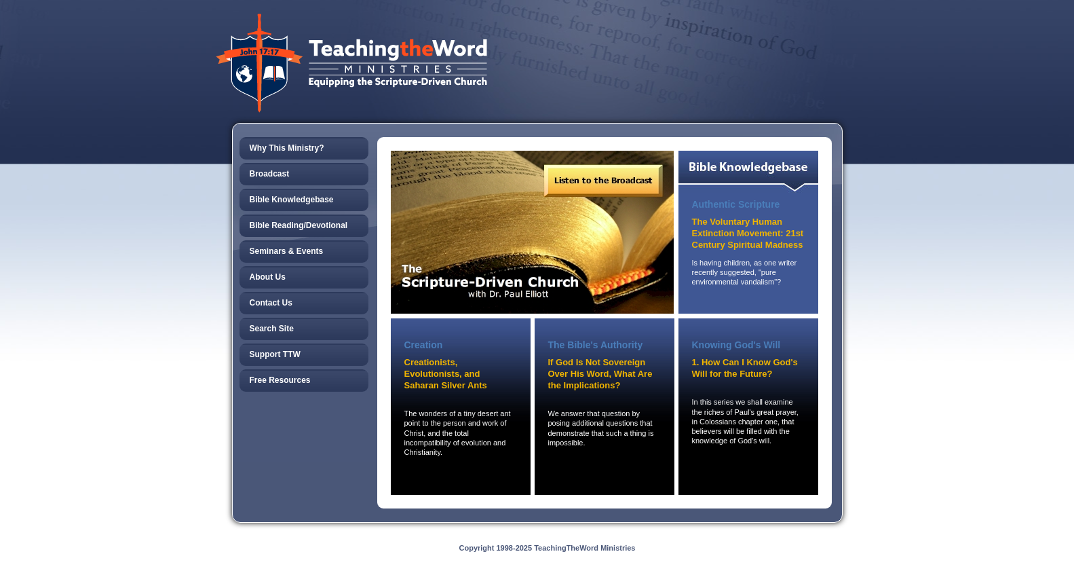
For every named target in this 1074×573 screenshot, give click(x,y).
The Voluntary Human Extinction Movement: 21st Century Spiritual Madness (748, 233)
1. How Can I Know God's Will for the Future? (745, 368)
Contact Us (271, 303)
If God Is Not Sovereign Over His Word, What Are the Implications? (600, 373)
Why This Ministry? (287, 148)
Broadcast (270, 174)
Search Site (272, 328)
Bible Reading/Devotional (299, 225)
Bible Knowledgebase (292, 199)
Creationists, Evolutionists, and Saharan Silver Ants (445, 373)
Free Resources (280, 380)
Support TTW (275, 354)
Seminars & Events (287, 251)
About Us (268, 277)
